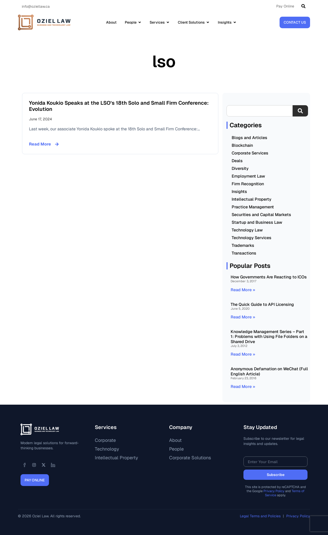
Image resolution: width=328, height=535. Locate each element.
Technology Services (251, 237)
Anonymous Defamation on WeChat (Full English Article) (269, 371)
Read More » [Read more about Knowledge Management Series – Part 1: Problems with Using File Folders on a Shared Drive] (243, 354)
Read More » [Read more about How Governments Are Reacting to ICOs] (243, 290)
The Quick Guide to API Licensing (262, 304)
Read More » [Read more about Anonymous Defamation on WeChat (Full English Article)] (243, 386)
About (175, 440)
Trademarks (243, 245)
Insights (239, 191)
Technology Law (247, 230)
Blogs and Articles (249, 137)
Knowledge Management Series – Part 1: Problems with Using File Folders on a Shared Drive (269, 336)
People (176, 449)
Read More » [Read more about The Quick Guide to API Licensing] (243, 317)
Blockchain (242, 145)
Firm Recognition (248, 184)
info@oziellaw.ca (36, 6)
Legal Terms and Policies (261, 516)
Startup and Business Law (257, 222)
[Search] (304, 6)
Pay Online (285, 6)
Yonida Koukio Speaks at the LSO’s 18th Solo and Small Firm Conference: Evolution (119, 106)
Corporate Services (250, 153)
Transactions (244, 253)
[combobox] (260, 110)
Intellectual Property (251, 199)
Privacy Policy (273, 491)
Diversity (240, 168)
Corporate (105, 440)
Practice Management (253, 207)
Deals (237, 160)
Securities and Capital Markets (261, 214)
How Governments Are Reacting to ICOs (269, 277)
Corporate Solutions (190, 458)
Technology (107, 449)
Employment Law (248, 176)
